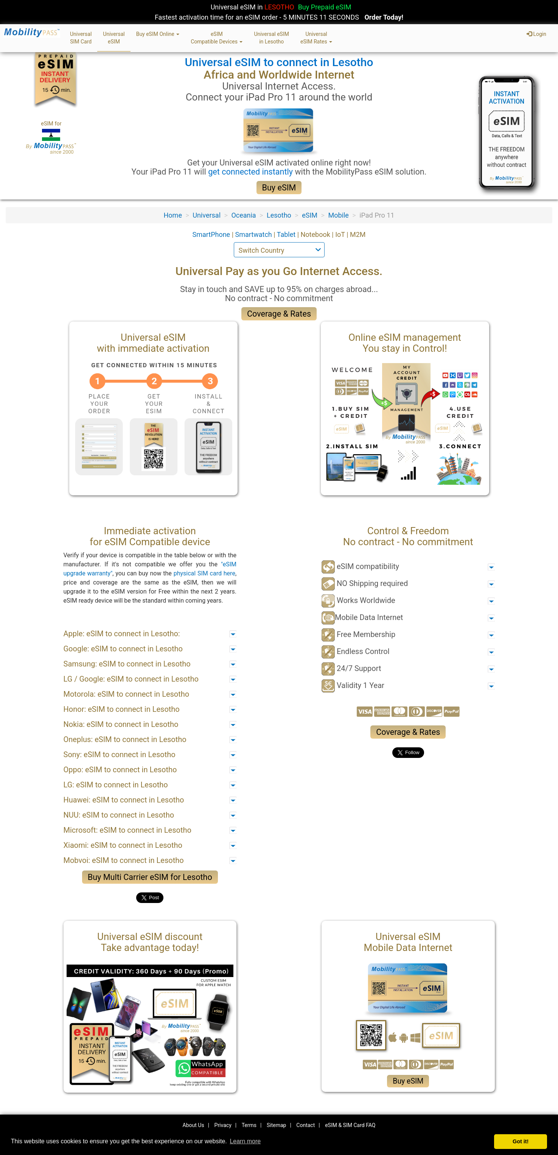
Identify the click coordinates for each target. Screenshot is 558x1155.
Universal (207, 215)
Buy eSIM (279, 187)
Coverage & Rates (279, 314)
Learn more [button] (245, 1141)
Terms (249, 1125)
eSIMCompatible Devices (216, 38)
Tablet (287, 234)
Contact (305, 1125)
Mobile (338, 215)
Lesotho (279, 215)
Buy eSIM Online (158, 34)
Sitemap (276, 1125)
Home (173, 215)
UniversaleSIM (113, 38)
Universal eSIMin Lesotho (271, 38)
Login (536, 34)
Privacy (223, 1125)
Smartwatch (254, 234)
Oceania (243, 215)
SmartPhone (212, 234)
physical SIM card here (204, 573)
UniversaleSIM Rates (316, 38)
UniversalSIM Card (81, 38)
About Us (193, 1125)
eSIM (309, 215)
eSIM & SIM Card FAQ (350, 1125)
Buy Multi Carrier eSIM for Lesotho (150, 877)
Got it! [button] (520, 1141)
